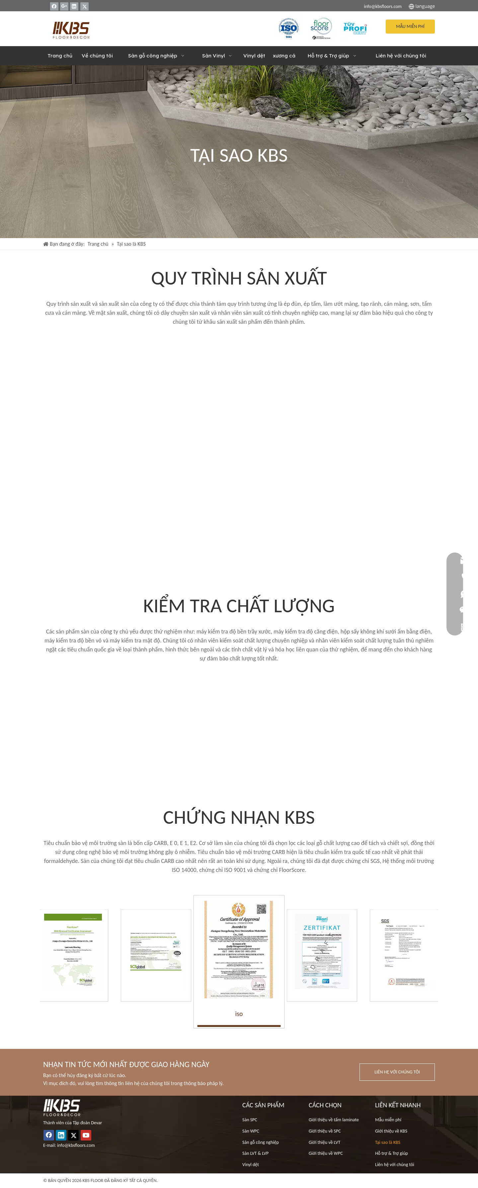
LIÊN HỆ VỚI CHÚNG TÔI (397, 1072)
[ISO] (289, 28)
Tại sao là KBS (387, 1142)
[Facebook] (54, 6)
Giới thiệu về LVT (324, 1142)
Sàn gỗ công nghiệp (260, 1142)
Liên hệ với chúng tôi (394, 1164)
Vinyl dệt (250, 1164)
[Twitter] (84, 6)
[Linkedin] (74, 6)
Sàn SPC (249, 1120)
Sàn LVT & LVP (255, 1153)
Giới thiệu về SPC (325, 1131)
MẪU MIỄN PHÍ (410, 26)
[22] (322, 28)
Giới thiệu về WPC (326, 1153)
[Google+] (64, 6)
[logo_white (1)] (61, 1107)
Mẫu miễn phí (388, 1120)
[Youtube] (86, 1135)
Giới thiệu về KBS (391, 1131)
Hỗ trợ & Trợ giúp (391, 1153)
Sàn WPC (250, 1131)
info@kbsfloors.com (383, 6)
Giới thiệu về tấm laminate (334, 1120)
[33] (355, 28)
